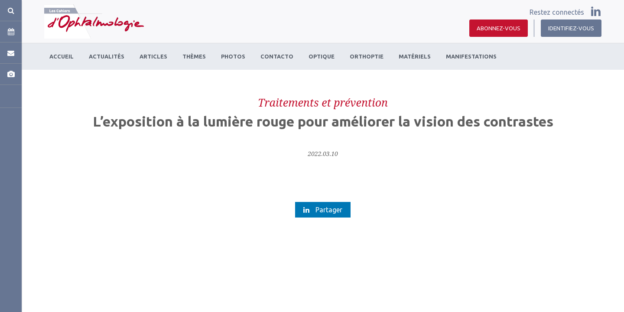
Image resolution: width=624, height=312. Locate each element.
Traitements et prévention (323, 102)
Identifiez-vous (571, 28)
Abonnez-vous (498, 28)
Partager (322, 210)
